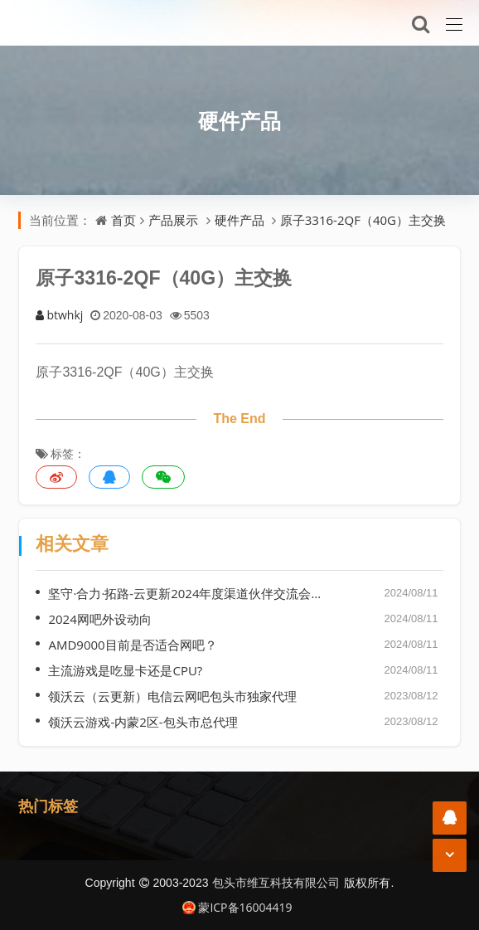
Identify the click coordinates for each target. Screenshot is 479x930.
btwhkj (59, 315)
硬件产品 (239, 120)
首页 (123, 220)
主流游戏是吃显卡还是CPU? (125, 670)
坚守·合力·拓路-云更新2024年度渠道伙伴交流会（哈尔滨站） (188, 593)
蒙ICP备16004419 (237, 907)
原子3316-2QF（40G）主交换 (363, 220)
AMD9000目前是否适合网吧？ (132, 644)
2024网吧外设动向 (99, 619)
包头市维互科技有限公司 (276, 882)
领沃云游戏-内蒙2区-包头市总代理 (142, 721)
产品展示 (173, 220)
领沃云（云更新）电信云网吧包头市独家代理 (172, 696)
